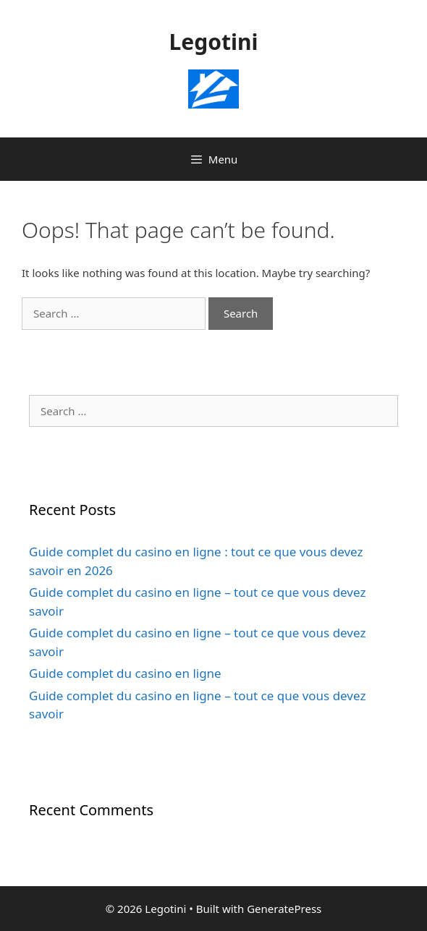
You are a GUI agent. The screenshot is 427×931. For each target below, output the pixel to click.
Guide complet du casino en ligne (125, 673)
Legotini (213, 41)
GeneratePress (284, 908)
